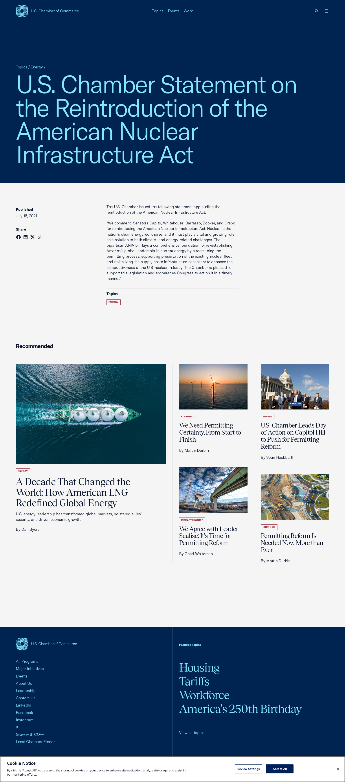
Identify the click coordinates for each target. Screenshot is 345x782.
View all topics (191, 732)
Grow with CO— (30, 734)
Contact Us (25, 697)
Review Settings (248, 769)
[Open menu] (326, 11)
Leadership (25, 690)
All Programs (27, 661)
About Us (24, 683)
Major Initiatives (30, 668)
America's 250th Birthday (240, 709)
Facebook (24, 712)
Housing (199, 667)
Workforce (204, 695)
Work (188, 10)
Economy (187, 416)
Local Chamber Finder (35, 741)
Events (174, 10)
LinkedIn (23, 705)
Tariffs (194, 681)
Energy (37, 67)
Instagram (24, 719)
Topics (157, 10)
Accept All (280, 769)
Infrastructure (192, 520)
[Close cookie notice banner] (338, 768)
